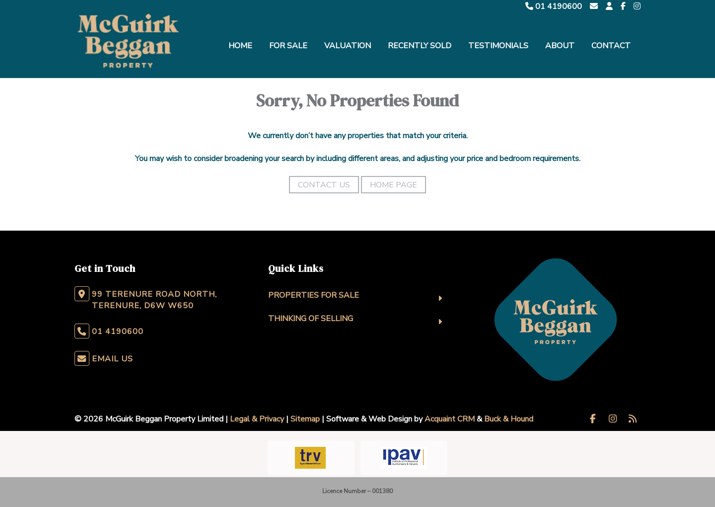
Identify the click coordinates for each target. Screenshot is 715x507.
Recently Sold (419, 45)
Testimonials (498, 45)
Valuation (347, 45)
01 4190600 (553, 6)
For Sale (288, 45)
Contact (611, 45)
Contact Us (324, 184)
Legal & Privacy (257, 419)
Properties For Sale (313, 295)
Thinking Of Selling (310, 318)
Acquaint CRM (450, 419)
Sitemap (305, 419)
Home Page (393, 184)
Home (240, 45)
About (559, 45)
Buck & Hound (508, 419)
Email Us (112, 358)
